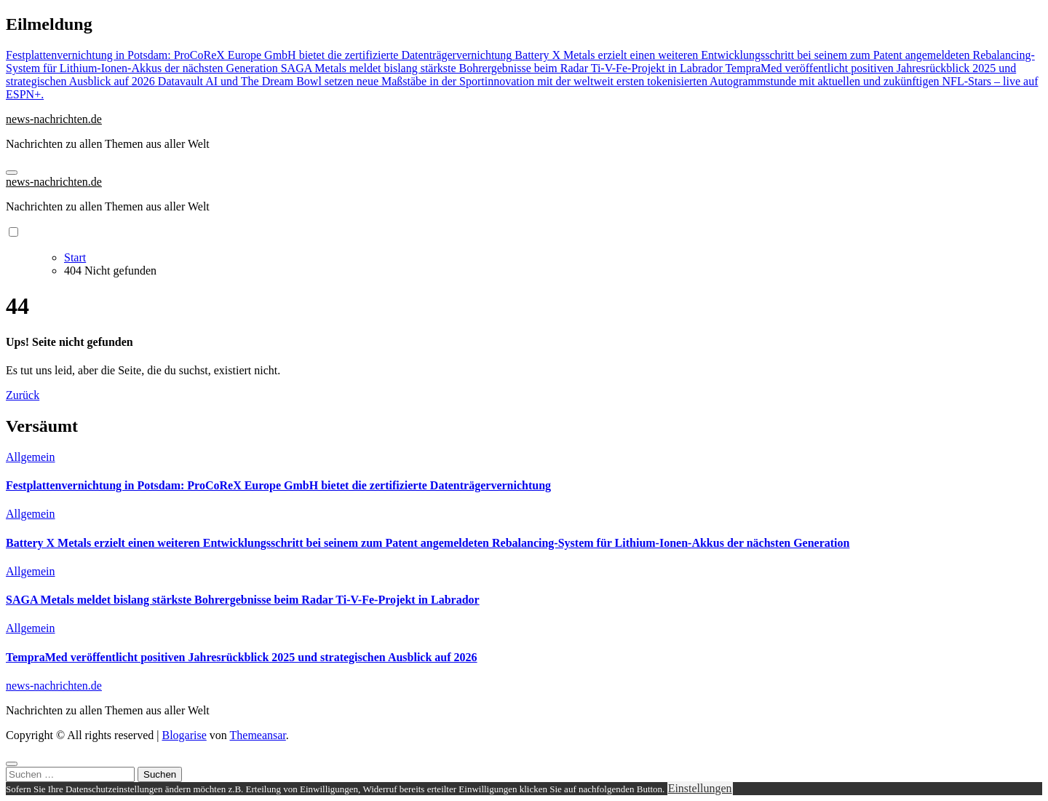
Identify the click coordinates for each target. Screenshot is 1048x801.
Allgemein (30, 457)
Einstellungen (700, 788)
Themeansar (258, 735)
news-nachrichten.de (54, 119)
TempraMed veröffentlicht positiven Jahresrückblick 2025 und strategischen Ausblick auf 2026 (241, 657)
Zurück (22, 395)
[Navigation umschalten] (11, 172)
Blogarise (184, 735)
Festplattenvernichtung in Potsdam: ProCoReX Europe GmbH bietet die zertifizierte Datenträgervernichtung (278, 485)
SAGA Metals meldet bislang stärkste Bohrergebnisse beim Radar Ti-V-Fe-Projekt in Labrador (243, 599)
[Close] (11, 764)
